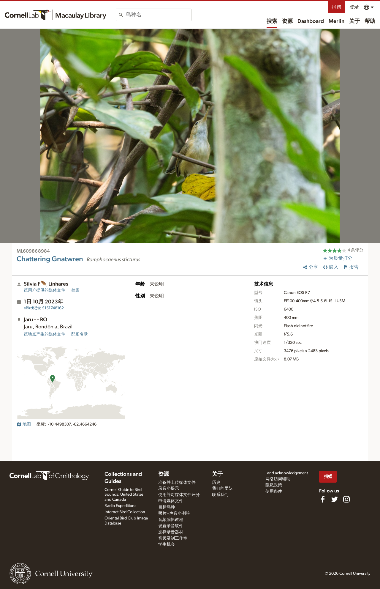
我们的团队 (222, 488)
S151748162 (44, 308)
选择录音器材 (170, 532)
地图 (24, 424)
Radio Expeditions (120, 506)
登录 (354, 7)
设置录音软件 (170, 526)
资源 (287, 21)
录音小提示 (168, 488)
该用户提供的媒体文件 (44, 290)
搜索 (272, 21)
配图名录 (79, 334)
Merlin (336, 21)
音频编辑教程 (170, 520)
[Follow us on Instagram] (346, 499)
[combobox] (158, 15)
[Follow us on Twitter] (334, 499)
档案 (75, 290)
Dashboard (310, 21)
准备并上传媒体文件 (177, 483)
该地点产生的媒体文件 (44, 334)
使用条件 (273, 491)
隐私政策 (273, 485)
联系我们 (220, 495)
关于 (354, 21)
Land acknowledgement (286, 473)
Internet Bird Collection (124, 512)
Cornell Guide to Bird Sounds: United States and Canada (123, 495)
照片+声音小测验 (174, 513)
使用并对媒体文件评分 (179, 495)
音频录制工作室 (172, 538)
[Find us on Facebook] (322, 499)
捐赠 (336, 7)
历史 (216, 483)
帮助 (370, 21)
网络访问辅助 (277, 479)
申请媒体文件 (170, 501)
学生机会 (166, 544)
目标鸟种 (166, 507)
